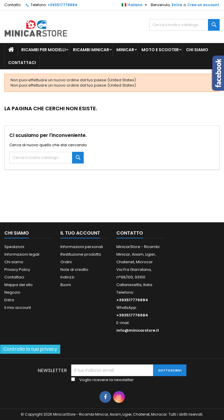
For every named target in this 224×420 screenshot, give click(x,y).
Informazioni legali (21, 254)
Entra (177, 4)
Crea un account (203, 4)
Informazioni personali (81, 246)
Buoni (65, 285)
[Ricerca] (184, 25)
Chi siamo (197, 50)
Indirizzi (67, 277)
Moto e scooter (160, 50)
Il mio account (17, 307)
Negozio (12, 292)
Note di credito (74, 269)
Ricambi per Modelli (43, 50)
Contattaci (22, 63)
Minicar (125, 50)
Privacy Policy (17, 269)
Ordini (66, 262)
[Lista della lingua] (135, 5)
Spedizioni (14, 246)
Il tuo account (80, 233)
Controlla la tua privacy (30, 349)
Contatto (12, 4)
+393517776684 (62, 4)
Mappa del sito (18, 285)
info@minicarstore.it (137, 330)
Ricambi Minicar (91, 50)
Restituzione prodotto (80, 254)
